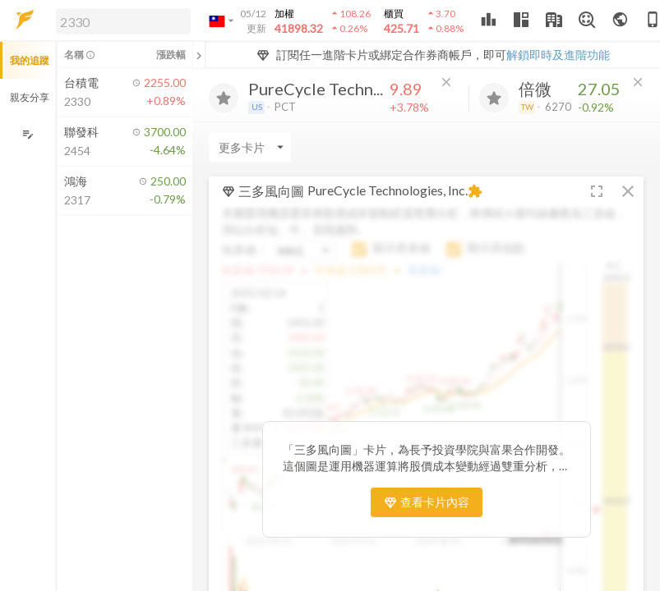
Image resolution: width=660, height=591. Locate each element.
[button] (120, 20)
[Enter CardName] (250, 147)
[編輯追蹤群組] (27, 134)
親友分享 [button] (29, 97)
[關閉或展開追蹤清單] (199, 55)
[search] (123, 21)
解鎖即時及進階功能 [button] (558, 55)
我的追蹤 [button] (29, 60)
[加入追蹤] (223, 97)
